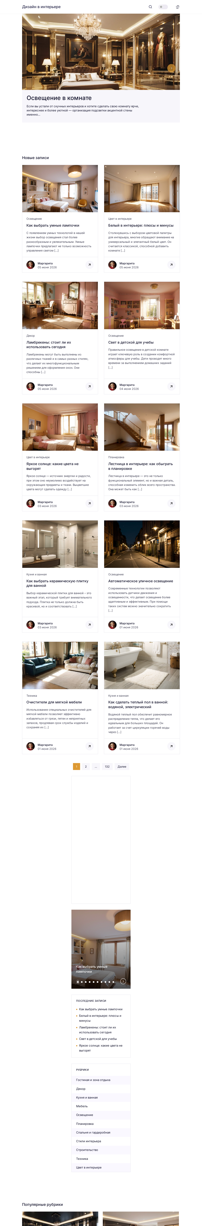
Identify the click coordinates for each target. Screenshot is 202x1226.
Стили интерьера (88, 1141)
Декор (30, 335)
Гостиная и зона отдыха (93, 1080)
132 (107, 766)
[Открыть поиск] (150, 7)
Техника (31, 695)
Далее (122, 766)
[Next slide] (171, 68)
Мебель (82, 1106)
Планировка (116, 457)
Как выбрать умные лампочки (101, 1009)
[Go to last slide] (31, 68)
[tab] (78, 982)
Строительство (87, 1150)
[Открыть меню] (177, 7)
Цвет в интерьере (120, 218)
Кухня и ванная (36, 574)
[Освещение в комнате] (101, 68)
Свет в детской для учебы (98, 1039)
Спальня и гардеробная (93, 1132)
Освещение (34, 218)
